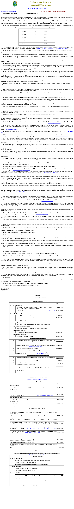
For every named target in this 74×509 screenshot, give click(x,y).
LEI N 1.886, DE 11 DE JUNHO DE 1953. (37, 8)
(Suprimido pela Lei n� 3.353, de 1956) (37, 454)
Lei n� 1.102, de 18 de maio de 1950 (45, 48)
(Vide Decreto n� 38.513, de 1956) (8, 11)
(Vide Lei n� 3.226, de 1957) (35, 346)
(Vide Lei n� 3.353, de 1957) (54, 123)
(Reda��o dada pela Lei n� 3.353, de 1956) (37, 379)
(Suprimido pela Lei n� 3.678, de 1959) (44, 395)
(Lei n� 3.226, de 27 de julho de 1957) (41, 428)
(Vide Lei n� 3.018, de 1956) (62, 48)
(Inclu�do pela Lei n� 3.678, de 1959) (32, 432)
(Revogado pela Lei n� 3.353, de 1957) (21, 170)
